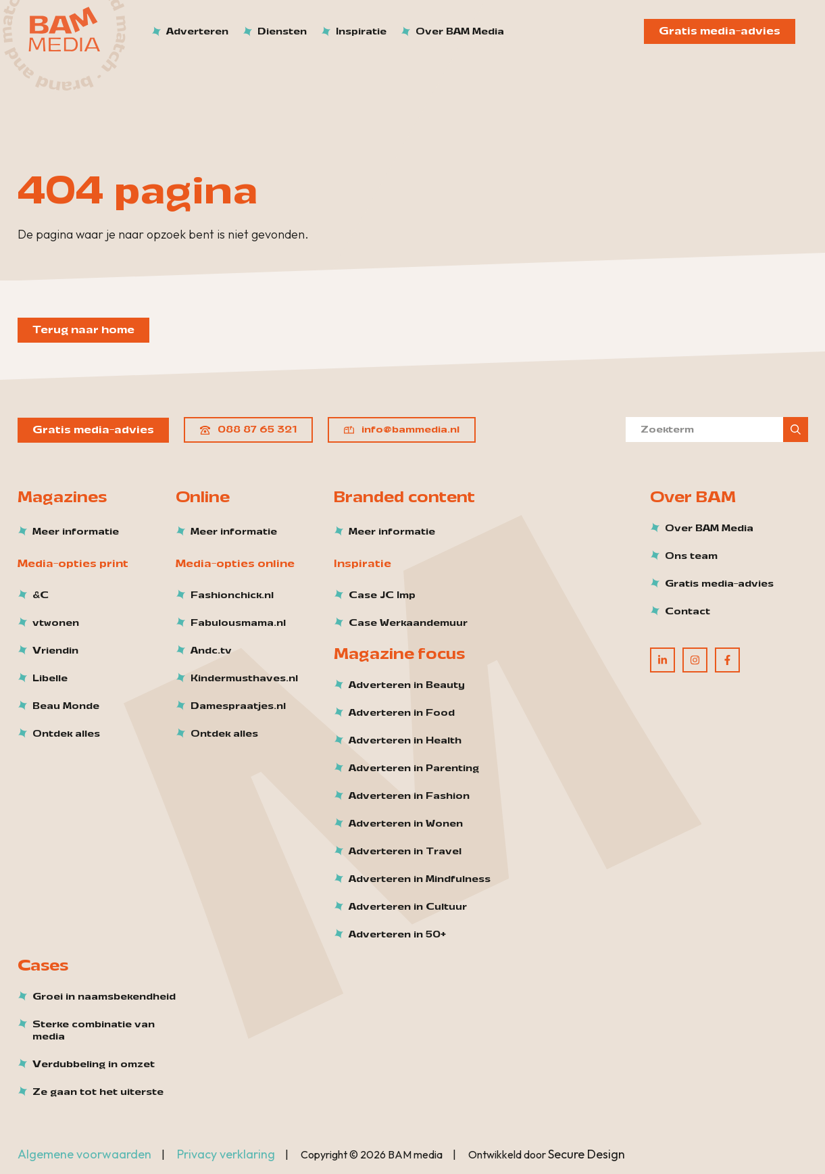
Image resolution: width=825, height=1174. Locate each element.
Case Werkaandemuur (408, 623)
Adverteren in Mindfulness (420, 879)
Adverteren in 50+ (397, 935)
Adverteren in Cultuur (408, 907)
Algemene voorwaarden (84, 1154)
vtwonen (55, 623)
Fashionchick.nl (232, 595)
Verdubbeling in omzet (93, 1064)
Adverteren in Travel (405, 852)
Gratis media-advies (719, 31)
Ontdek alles (66, 734)
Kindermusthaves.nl (244, 678)
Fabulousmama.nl (238, 623)
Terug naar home (83, 330)
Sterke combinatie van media (93, 1031)
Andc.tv (211, 651)
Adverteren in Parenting (414, 768)
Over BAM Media (709, 528)
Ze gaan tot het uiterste (98, 1092)
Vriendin (55, 651)
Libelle (50, 678)
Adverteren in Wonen (406, 824)
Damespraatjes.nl (238, 706)
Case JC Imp (382, 595)
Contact (687, 612)
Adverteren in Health (405, 741)
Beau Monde (65, 706)
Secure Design (586, 1154)
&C (40, 595)
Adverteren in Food (402, 713)
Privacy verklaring (226, 1154)
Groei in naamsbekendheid (104, 997)
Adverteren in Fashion (409, 796)
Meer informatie (75, 532)
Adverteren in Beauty (407, 685)
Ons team (691, 556)
